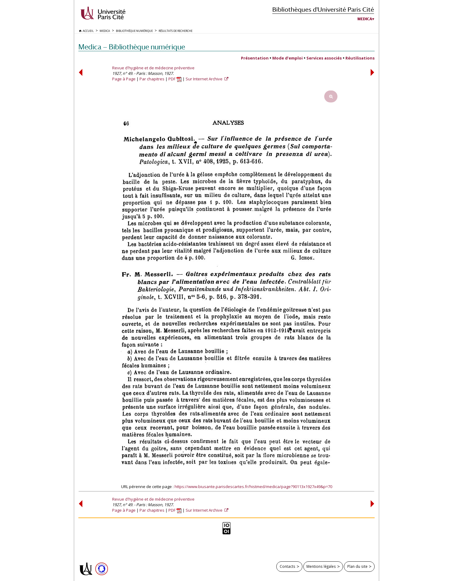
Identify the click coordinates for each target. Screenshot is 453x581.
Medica (364, 19)
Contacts (287, 566)
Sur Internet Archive (204, 79)
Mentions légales (321, 566)
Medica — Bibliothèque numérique (131, 47)
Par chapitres (152, 79)
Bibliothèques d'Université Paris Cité (323, 9)
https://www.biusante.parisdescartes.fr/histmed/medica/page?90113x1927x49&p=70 (253, 486)
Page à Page (124, 79)
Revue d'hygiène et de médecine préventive (153, 68)
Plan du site (357, 566)
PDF (175, 79)
